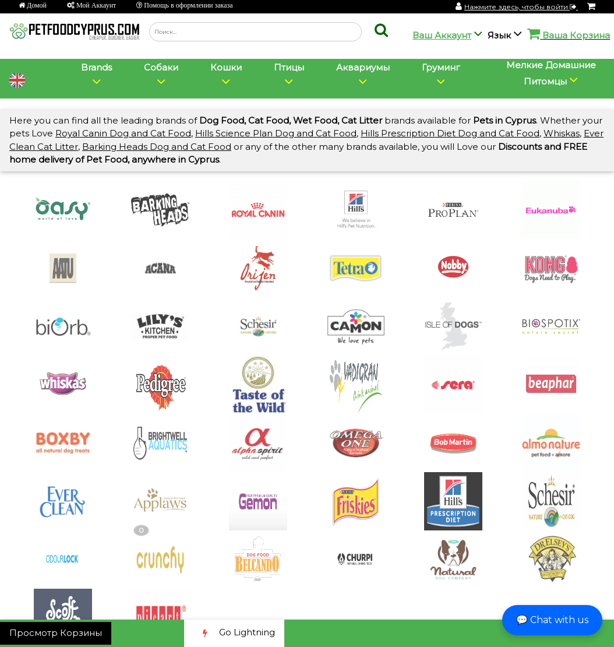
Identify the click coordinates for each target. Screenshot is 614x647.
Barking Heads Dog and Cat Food (156, 146)
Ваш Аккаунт (441, 35)
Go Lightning (234, 633)
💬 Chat (552, 619)
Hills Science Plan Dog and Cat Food (276, 133)
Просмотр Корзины (55, 632)
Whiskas (562, 133)
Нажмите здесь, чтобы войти (521, 6)
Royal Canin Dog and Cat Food (123, 133)
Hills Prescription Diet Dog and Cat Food (450, 133)
